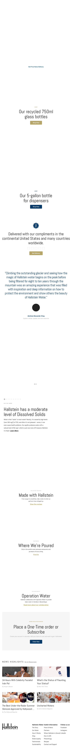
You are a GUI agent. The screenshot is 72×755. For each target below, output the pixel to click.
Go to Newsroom (30, 662)
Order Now (36, 642)
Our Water (35, 730)
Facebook (64, 727)
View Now (34, 364)
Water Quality (36, 739)
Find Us (36, 554)
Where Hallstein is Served (52, 733)
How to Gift (47, 736)
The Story (35, 727)
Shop (33, 736)
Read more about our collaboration (36, 605)
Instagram (64, 730)
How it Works (36, 733)
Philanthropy (48, 739)
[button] (36, 123)
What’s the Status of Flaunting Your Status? (51, 682)
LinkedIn (63, 733)
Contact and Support (50, 744)
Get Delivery (36, 253)
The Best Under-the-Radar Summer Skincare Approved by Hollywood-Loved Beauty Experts (18, 708)
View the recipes (36, 504)
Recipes (46, 741)
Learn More (14, 431)
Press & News (48, 727)
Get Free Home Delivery (36, 67)
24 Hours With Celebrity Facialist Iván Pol (17, 682)
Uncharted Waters (45, 706)
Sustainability (36, 744)
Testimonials (36, 741)
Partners (46, 730)
